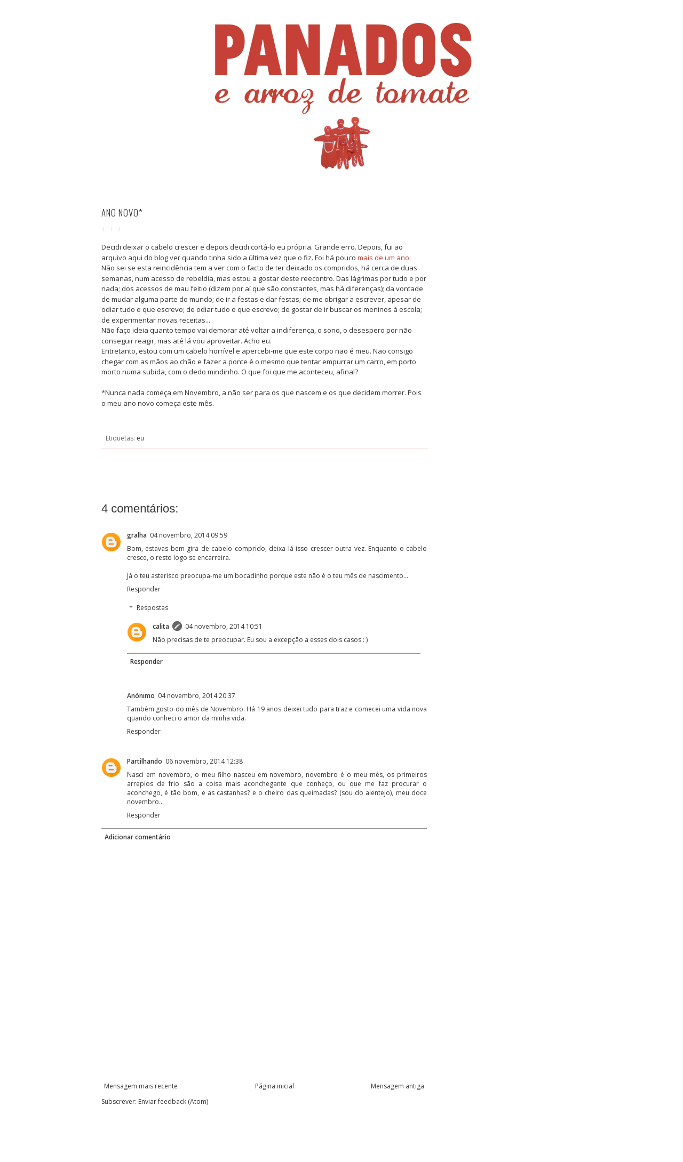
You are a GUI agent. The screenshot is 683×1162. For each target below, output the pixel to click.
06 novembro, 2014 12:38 (204, 761)
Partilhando (144, 761)
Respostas (152, 608)
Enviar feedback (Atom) (173, 1101)
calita (161, 626)
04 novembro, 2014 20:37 (196, 695)
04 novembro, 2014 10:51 (224, 626)
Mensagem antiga (397, 1086)
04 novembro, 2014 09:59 (188, 535)
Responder (144, 589)
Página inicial (274, 1086)
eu (140, 438)
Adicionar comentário (138, 837)
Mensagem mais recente (141, 1086)
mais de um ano (383, 257)
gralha (137, 535)
